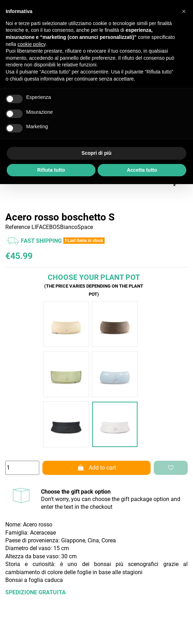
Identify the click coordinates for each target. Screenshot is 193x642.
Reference (17, 227)
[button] (183, 11)
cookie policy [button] (31, 44)
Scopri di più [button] (97, 153)
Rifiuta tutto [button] (51, 170)
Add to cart (96, 467)
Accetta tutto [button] (142, 170)
